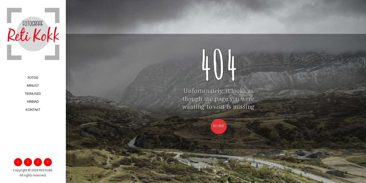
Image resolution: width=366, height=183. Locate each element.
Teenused (33, 93)
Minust (33, 85)
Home (218, 126)
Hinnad (33, 101)
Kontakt (33, 109)
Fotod (33, 77)
